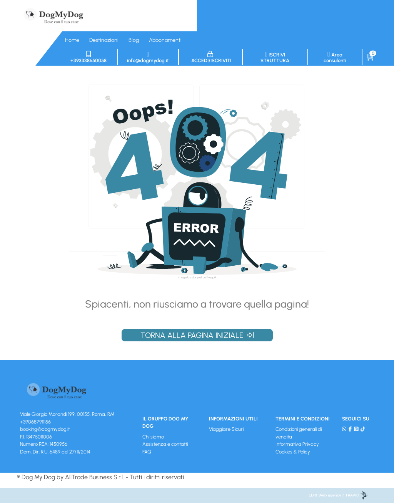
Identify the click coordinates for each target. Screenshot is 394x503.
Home (72, 40)
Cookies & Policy (292, 452)
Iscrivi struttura (274, 57)
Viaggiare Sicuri (226, 429)
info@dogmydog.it (148, 57)
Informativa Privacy (297, 444)
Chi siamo (153, 437)
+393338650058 (88, 57)
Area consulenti (335, 57)
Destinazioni (104, 40)
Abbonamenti (165, 40)
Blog (134, 40)
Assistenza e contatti (165, 444)
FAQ (146, 452)
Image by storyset (190, 277)
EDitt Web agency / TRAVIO (338, 495)
